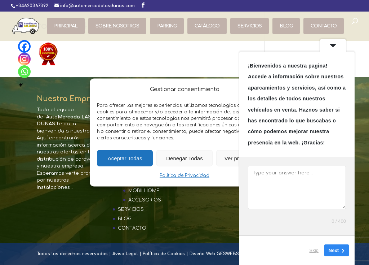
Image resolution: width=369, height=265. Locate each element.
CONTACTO (324, 26)
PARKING (167, 26)
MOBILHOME (144, 190)
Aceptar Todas (125, 158)
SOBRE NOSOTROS (117, 26)
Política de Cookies (164, 253)
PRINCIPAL (65, 26)
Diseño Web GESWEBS (214, 253)
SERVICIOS (249, 26)
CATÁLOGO (207, 26)
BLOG (286, 26)
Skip (314, 250)
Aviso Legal (125, 253)
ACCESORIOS (144, 200)
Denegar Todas (184, 158)
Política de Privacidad (184, 175)
